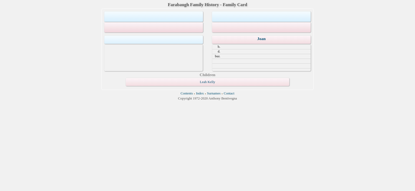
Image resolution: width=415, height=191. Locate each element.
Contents (187, 93)
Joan (261, 38)
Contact (229, 93)
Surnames (213, 93)
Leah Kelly (207, 82)
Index (200, 93)
